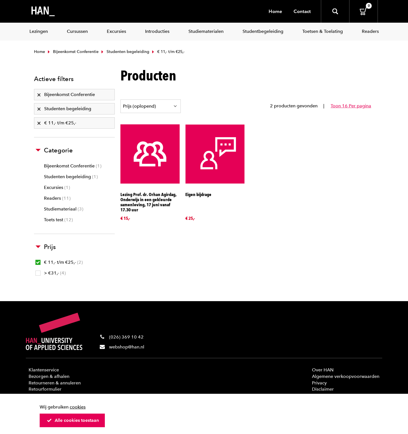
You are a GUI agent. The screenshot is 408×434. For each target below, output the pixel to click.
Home (275, 11)
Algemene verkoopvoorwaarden (345, 376)
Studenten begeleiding (124, 51)
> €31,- (50, 273)
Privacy (319, 383)
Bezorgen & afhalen (49, 376)
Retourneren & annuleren (55, 383)
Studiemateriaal (63, 209)
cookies (78, 407)
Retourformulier (45, 389)
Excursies (57, 187)
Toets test (58, 219)
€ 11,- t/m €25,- (59, 262)
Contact (302, 11)
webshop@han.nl (126, 347)
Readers (57, 198)
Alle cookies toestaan (73, 420)
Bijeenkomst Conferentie (72, 51)
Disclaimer (323, 389)
